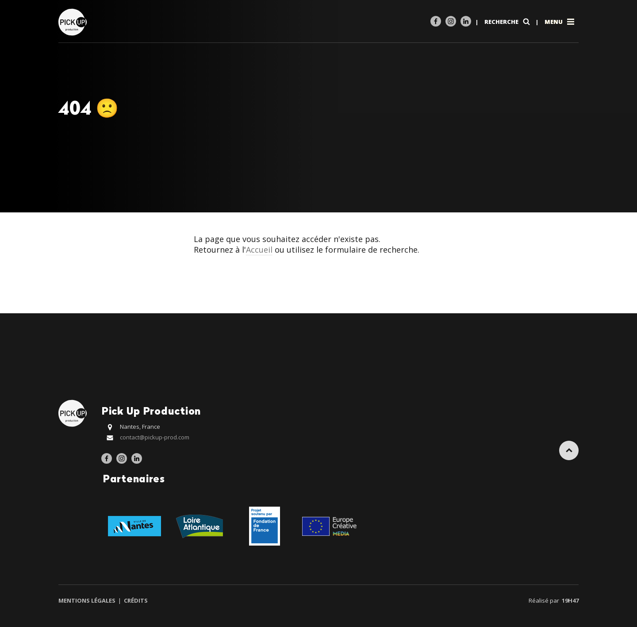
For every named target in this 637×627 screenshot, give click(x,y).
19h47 (570, 600)
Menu (560, 21)
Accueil (259, 249)
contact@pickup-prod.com (154, 437)
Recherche (508, 21)
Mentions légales (87, 600)
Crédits (135, 600)
